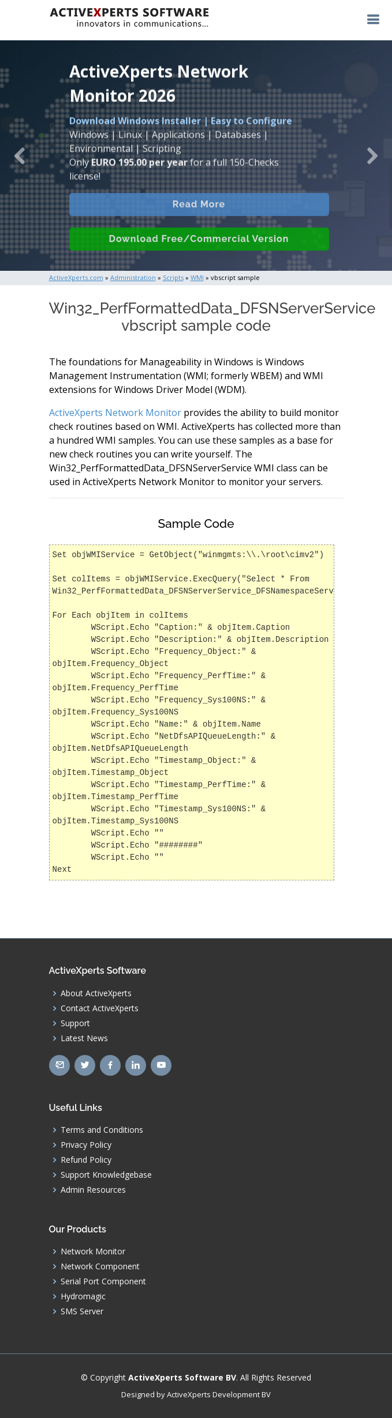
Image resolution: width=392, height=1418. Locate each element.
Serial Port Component (103, 1281)
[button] (19, 155)
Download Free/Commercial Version (199, 249)
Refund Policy (86, 1160)
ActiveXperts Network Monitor (115, 412)
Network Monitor (93, 1251)
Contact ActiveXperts (100, 1008)
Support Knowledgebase (106, 1175)
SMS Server (82, 1311)
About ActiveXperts (96, 993)
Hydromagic (83, 1296)
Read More (199, 215)
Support (75, 1023)
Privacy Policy (86, 1145)
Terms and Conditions (102, 1130)
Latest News (84, 1038)
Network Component (100, 1266)
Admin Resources (93, 1190)
